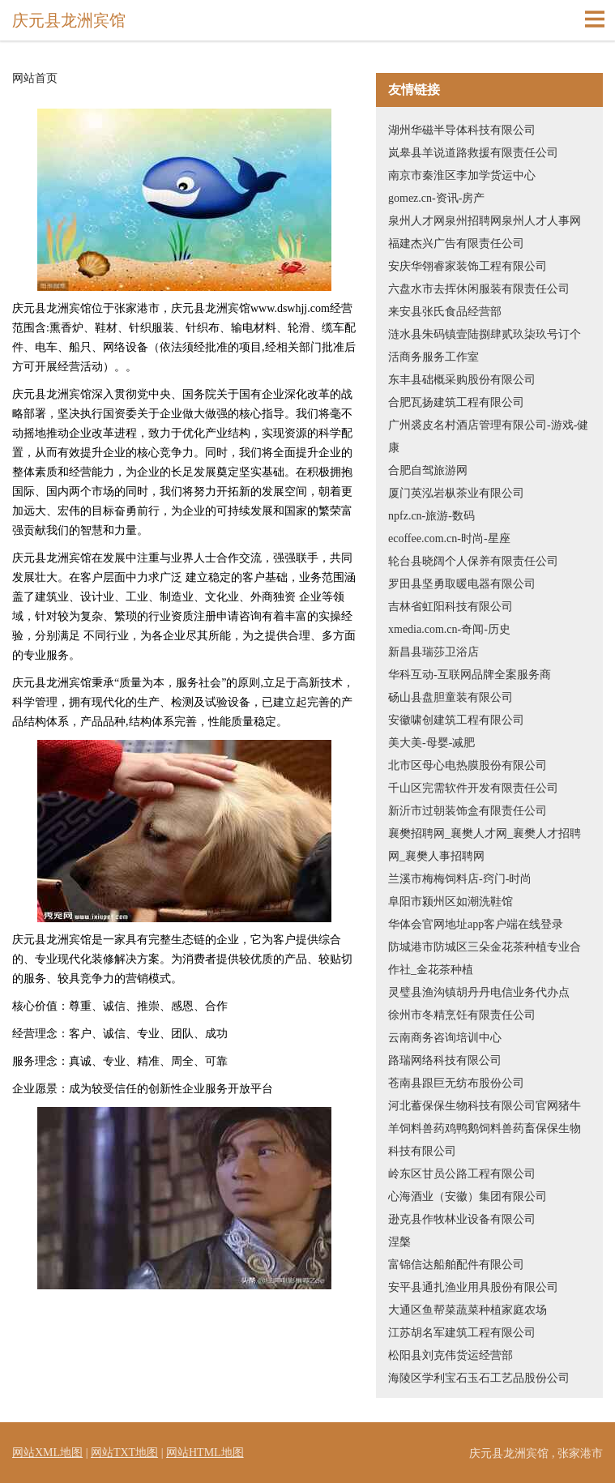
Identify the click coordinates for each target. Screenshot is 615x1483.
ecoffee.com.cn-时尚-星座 (449, 538)
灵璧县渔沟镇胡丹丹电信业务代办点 (479, 992)
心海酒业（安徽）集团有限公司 (467, 1196)
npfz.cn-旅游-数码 (431, 516)
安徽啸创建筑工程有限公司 (456, 720)
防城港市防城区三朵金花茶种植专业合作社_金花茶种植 (484, 958)
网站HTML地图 (205, 1453)
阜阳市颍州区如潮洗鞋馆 (450, 901)
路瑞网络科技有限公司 (445, 1060)
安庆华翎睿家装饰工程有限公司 (467, 266)
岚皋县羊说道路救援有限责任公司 (473, 153)
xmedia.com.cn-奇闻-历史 (449, 629)
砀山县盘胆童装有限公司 (450, 697)
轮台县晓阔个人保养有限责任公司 (473, 561)
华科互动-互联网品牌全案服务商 (469, 675)
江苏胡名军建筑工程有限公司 (462, 1333)
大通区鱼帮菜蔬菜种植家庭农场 (467, 1310)
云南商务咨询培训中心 (445, 1038)
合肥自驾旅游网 (428, 470)
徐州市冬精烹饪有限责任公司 (462, 1015)
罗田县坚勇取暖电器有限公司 (462, 584)
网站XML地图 (47, 1453)
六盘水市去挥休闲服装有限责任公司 (479, 289)
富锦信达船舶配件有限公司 (456, 1265)
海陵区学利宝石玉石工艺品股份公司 (479, 1378)
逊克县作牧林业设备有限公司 (462, 1219)
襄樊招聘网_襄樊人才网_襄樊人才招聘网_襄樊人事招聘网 (484, 844)
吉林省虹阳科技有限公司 (450, 606)
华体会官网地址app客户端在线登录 (475, 924)
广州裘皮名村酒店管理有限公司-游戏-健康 (488, 436)
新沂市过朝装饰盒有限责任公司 (467, 811)
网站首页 (35, 78)
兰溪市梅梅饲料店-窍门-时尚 (460, 879)
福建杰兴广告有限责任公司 (456, 243)
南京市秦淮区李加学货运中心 (462, 175)
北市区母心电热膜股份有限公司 (467, 765)
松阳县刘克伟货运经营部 (450, 1355)
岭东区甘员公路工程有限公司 (462, 1174)
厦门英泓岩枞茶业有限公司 (456, 493)
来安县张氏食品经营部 (445, 312)
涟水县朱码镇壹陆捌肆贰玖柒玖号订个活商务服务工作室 (484, 345)
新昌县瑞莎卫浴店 (433, 652)
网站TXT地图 (124, 1453)
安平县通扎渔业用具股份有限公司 (473, 1287)
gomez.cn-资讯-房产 (436, 198)
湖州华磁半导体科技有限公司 (462, 130)
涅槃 (399, 1242)
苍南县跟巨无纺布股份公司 (456, 1083)
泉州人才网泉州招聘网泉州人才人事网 (484, 221)
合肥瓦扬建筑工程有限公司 (456, 402)
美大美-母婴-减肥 (431, 743)
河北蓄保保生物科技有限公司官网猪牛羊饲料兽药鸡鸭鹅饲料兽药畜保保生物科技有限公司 (484, 1128)
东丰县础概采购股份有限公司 (462, 380)
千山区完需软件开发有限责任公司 (473, 788)
